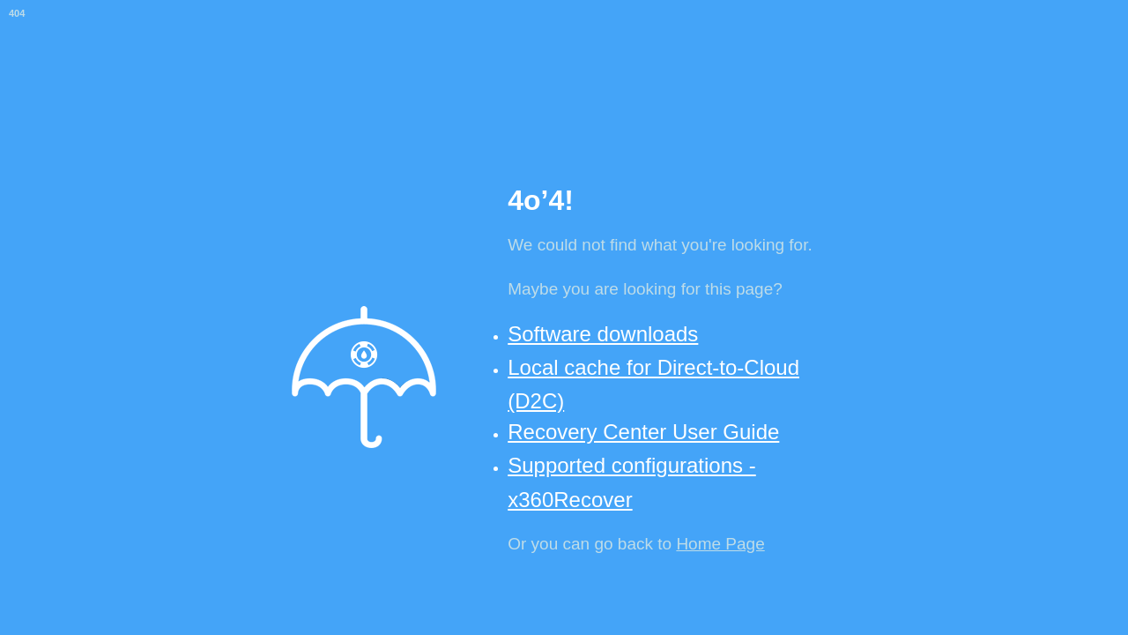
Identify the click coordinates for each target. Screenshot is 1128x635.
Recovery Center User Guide (643, 432)
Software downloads (603, 334)
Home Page (720, 543)
